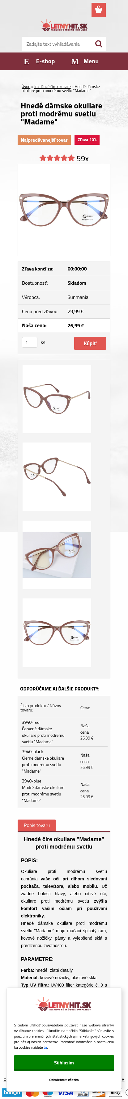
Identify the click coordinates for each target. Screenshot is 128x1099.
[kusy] (29, 342)
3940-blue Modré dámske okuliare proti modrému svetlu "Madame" (43, 790)
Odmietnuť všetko (64, 1080)
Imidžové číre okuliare (52, 86)
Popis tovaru (37, 825)
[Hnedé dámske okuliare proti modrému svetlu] (64, 166)
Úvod (26, 86)
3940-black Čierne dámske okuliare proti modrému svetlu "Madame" (43, 761)
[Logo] (63, 26)
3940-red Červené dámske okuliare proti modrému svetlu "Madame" (43, 732)
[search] (99, 44)
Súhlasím (64, 1062)
